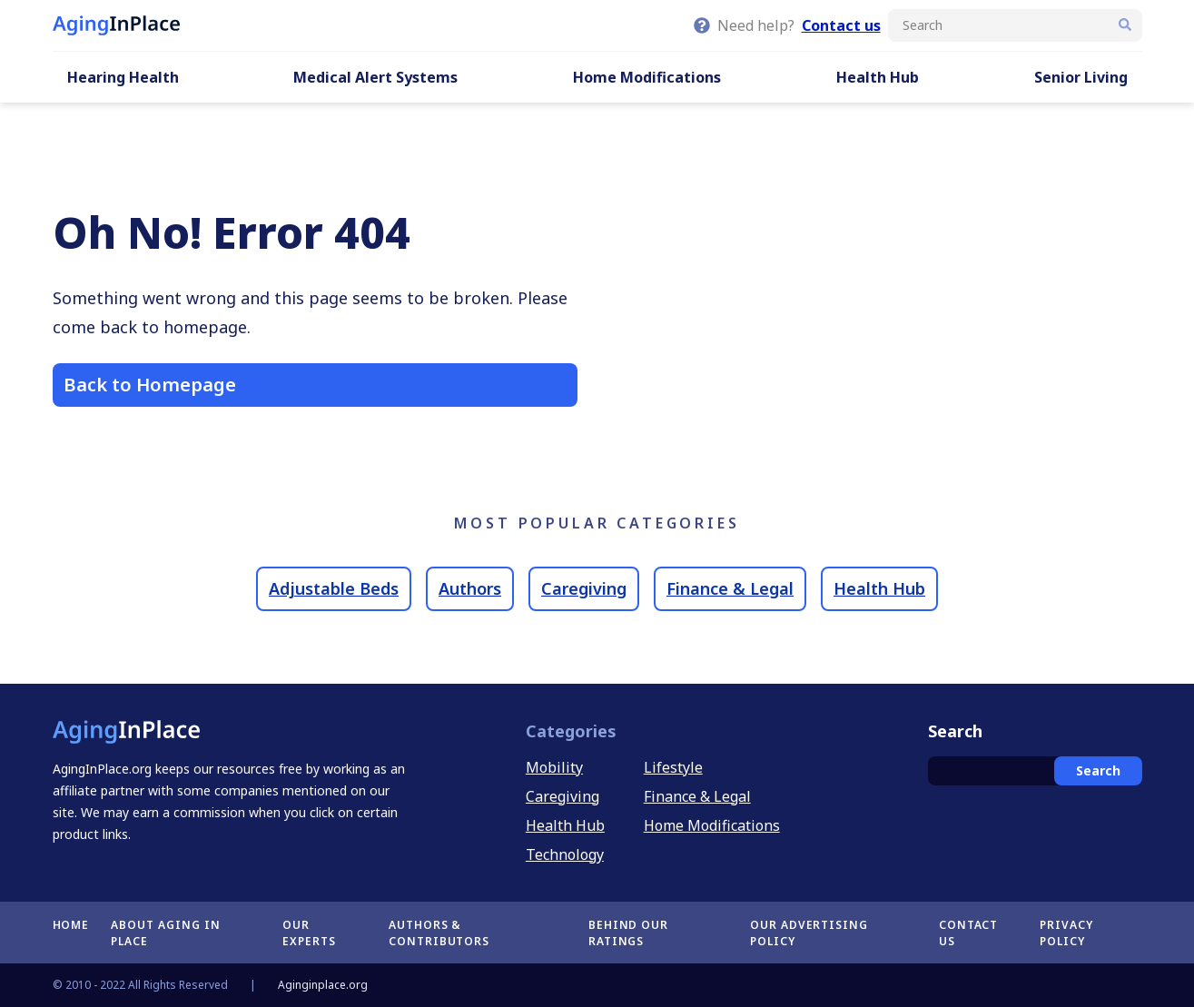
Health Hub (877, 77)
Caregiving (584, 588)
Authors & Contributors (439, 933)
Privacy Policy (1066, 933)
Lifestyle (673, 767)
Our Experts (309, 933)
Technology (565, 854)
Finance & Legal (730, 588)
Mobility (554, 767)
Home (71, 925)
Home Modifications (647, 77)
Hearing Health (123, 77)
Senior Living (1081, 77)
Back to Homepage (150, 384)
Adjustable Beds (334, 588)
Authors (470, 588)
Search (1098, 770)
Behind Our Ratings (628, 933)
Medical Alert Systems (375, 77)
